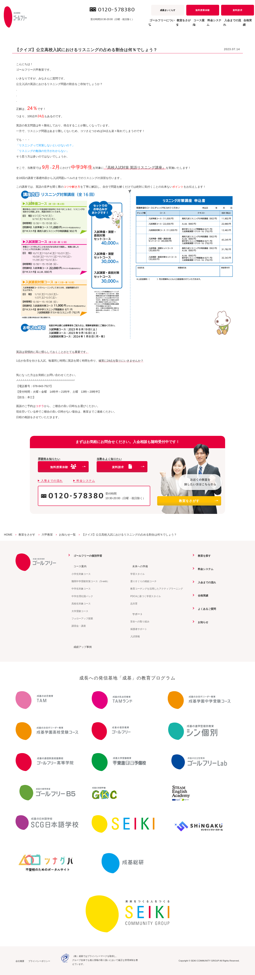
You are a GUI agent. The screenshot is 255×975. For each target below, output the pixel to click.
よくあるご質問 (205, 608)
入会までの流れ (224, 24)
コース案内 (78, 566)
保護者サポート (138, 629)
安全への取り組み (139, 621)
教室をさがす (198, 501)
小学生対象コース (81, 573)
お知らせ (201, 621)
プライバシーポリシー (39, 960)
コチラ (40, 406)
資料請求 (237, 10)
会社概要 (20, 960)
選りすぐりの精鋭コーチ (143, 581)
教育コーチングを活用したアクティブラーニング (156, 588)
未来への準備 (138, 566)
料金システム (200, 24)
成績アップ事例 (81, 646)
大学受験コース (80, 611)
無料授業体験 (202, 10)
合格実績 (245, 24)
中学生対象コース (81, 588)
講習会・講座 (79, 626)
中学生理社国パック (82, 596)
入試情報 (135, 636)
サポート (135, 613)
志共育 (133, 603)
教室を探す (203, 555)
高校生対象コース (81, 603)
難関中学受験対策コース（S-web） (90, 581)
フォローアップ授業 (82, 618)
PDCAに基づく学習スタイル (145, 596)
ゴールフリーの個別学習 (87, 555)
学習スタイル (137, 573)
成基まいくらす (167, 10)
